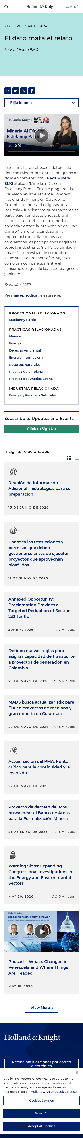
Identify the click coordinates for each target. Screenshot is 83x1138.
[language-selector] (41, 102)
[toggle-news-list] (77, 458)
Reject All (41, 1113)
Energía (15, 343)
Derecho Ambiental (25, 350)
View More (40, 1008)
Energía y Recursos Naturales (32, 395)
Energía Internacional (26, 358)
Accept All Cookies (41, 1126)
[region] (41, 1101)
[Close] (77, 1072)
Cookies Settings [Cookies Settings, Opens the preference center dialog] (41, 1100)
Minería (15, 336)
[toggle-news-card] (69, 458)
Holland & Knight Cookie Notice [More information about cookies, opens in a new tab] (54, 1091)
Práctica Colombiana (26, 372)
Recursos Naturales (24, 365)
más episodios (24, 295)
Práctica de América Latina (31, 379)
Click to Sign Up (41, 429)
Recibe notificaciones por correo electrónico (41, 1064)
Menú (74, 6)
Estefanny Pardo (22, 320)
